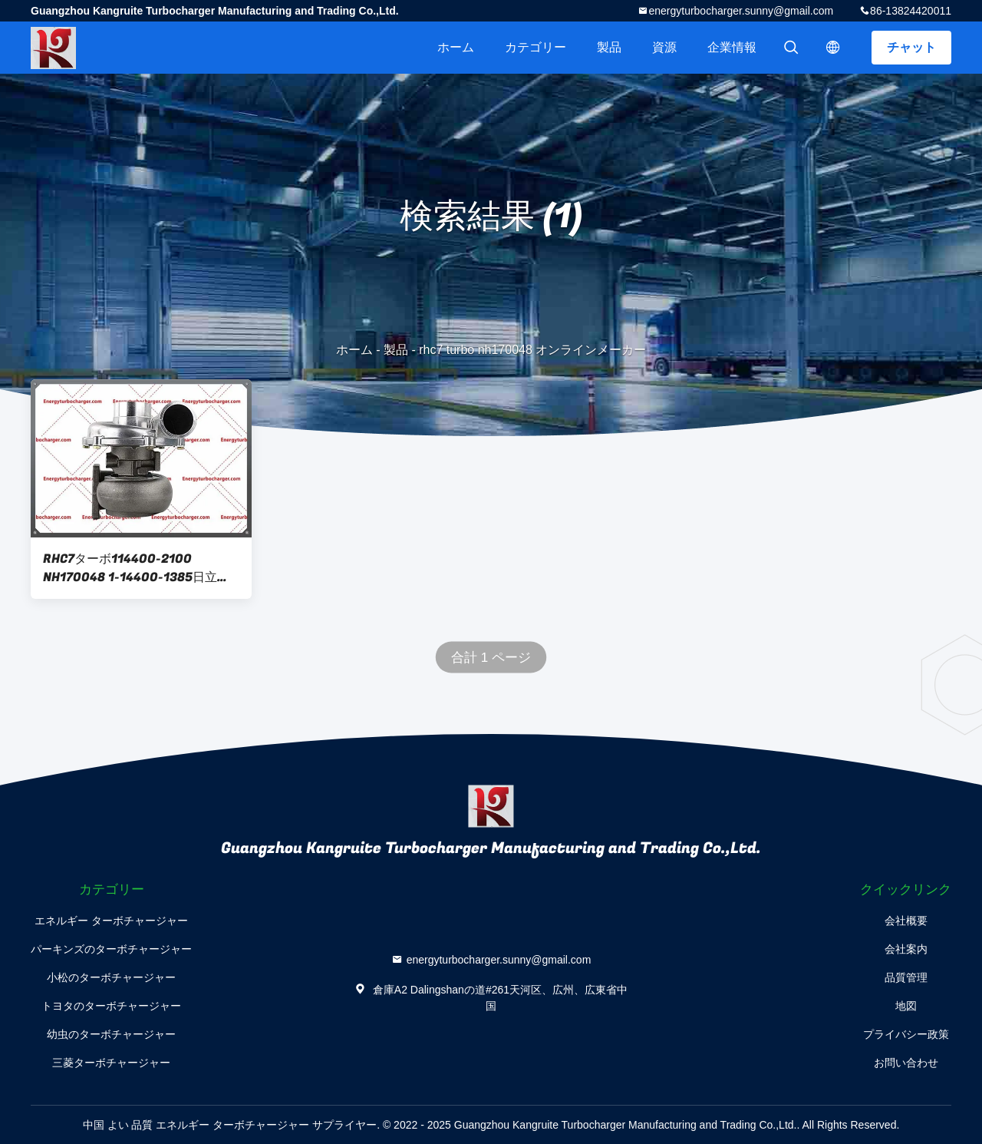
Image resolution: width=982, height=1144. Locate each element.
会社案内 (906, 949)
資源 (664, 47)
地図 (906, 1006)
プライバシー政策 (906, 1034)
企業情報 (731, 47)
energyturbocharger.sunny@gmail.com (740, 11)
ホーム (455, 47)
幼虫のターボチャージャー (111, 1034)
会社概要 (906, 920)
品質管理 (906, 977)
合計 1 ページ (491, 657)
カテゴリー (535, 47)
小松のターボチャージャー (111, 977)
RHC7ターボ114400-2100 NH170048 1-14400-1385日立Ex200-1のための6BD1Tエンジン (137, 568)
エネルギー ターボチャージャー (111, 920)
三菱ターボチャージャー (111, 1062)
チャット (911, 47)
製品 (609, 47)
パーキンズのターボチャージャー (111, 949)
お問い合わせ (906, 1062)
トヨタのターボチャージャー (111, 1006)
